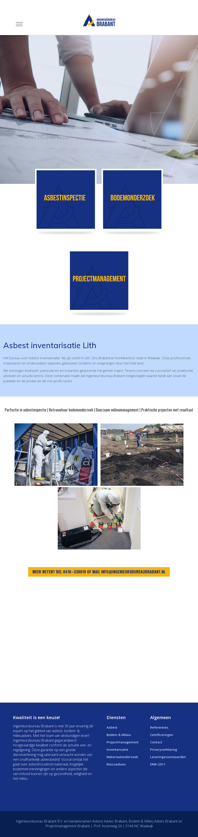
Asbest (112, 727)
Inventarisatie (117, 749)
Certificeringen (161, 735)
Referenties (159, 727)
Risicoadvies (116, 764)
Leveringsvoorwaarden (168, 757)
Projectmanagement (123, 742)
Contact (156, 742)
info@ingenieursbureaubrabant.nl (133, 571)
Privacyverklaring (163, 749)
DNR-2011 (158, 764)
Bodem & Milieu (119, 735)
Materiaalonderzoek (122, 757)
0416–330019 (74, 571)
